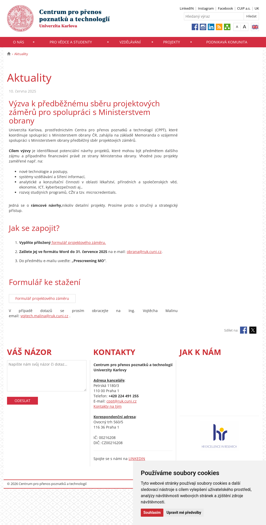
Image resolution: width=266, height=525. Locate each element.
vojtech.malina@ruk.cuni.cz (44, 315)
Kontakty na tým (108, 406)
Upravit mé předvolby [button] (184, 512)
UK (257, 8)
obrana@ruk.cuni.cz (144, 251)
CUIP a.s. (243, 8)
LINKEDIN (137, 458)
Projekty (171, 42)
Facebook (225, 8)
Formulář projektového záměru (42, 298)
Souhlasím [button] (152, 512)
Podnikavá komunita (226, 42)
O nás (18, 42)
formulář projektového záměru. (78, 242)
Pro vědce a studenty (71, 42)
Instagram (206, 8)
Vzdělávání (130, 42)
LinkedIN (187, 8)
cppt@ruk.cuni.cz (122, 401)
